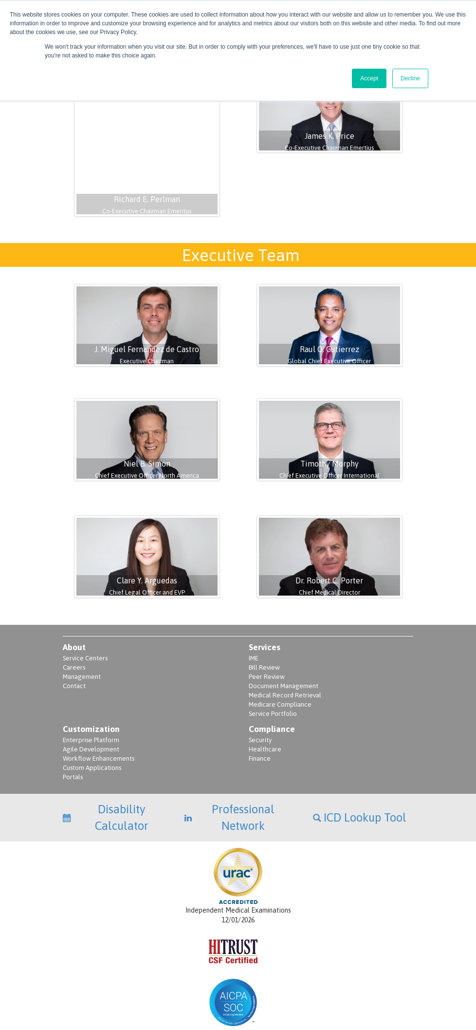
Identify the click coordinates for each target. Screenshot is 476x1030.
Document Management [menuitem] (283, 622)
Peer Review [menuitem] (267, 613)
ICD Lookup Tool (359, 754)
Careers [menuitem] (74, 604)
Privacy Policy (320, 987)
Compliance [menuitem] (272, 666)
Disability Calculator (105, 754)
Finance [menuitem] (260, 695)
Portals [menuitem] (73, 713)
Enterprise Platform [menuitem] (91, 676)
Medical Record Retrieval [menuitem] (285, 632)
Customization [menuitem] (91, 666)
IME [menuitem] (253, 595)
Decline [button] (410, 78)
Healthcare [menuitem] (265, 686)
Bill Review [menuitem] (264, 604)
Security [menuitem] (260, 676)
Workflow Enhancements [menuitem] (98, 695)
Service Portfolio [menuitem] (273, 650)
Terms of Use (398, 987)
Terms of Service (360, 987)
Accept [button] (369, 78)
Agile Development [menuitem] (91, 686)
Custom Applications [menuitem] (92, 704)
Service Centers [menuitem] (85, 595)
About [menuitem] (74, 584)
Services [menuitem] (264, 584)
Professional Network (229, 754)
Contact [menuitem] (74, 622)
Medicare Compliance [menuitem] (280, 641)
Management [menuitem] (82, 613)
